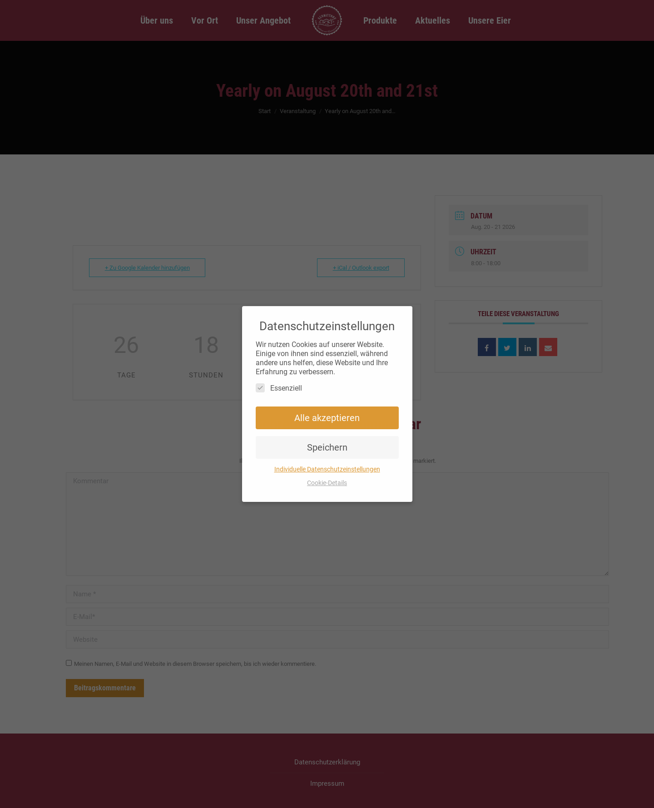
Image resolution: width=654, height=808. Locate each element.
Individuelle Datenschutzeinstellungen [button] (327, 469)
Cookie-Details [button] (327, 482)
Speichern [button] (327, 447)
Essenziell (279, 387)
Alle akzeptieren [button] (327, 417)
